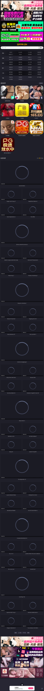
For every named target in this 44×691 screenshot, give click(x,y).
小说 (3, 73)
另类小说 (20, 74)
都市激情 (11, 72)
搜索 (41, 47)
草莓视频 (30, 77)
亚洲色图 (20, 67)
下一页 (24, 632)
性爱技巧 (39, 74)
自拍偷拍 (20, 57)
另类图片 (39, 69)
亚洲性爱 (11, 62)
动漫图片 (39, 67)
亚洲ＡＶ (11, 57)
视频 (3, 58)
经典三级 (20, 64)
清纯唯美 (20, 69)
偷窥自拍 (11, 67)
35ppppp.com (22, 44)
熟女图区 (30, 69)
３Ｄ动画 (39, 57)
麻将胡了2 (11, 54)
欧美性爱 (39, 62)
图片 (3, 68)
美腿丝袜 (11, 69)
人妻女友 (30, 72)
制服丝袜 (11, 64)
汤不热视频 (39, 77)
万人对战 (30, 52)
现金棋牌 (30, 54)
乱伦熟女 (30, 64)
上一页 (20, 632)
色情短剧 (20, 79)
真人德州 (20, 52)
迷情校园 (11, 74)
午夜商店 (20, 77)
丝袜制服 (20, 59)
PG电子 (10, 52)
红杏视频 (11, 79)
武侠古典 (39, 72)
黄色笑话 (30, 74)
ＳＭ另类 (39, 59)
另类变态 (39, 64)
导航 (3, 78)
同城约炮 (11, 77)
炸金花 (20, 54)
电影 (3, 63)
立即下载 (31, 688)
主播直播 (30, 59)
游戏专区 (39, 52)
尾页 (28, 632)
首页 (16, 632)
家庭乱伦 (20, 72)
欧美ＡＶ (30, 57)
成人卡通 (30, 62)
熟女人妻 (11, 59)
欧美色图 (30, 67)
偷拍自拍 (20, 62)
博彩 (3, 53)
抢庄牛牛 (39, 54)
